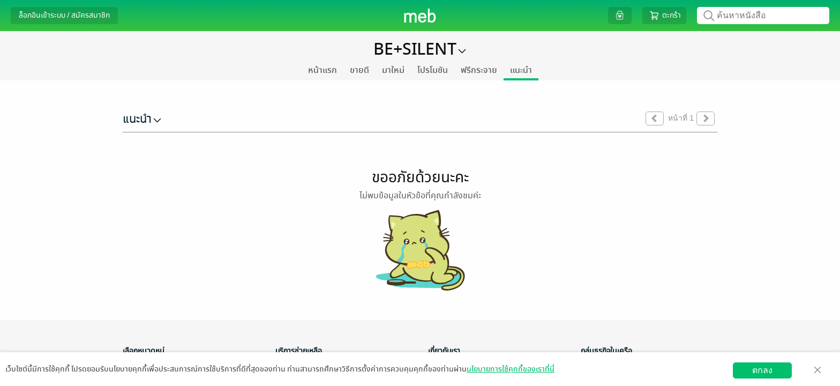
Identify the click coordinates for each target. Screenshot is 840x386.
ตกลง (762, 370)
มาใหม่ (393, 70)
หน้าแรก (322, 70)
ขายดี (359, 70)
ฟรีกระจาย (479, 70)
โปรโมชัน (432, 70)
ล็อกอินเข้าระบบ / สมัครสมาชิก (64, 15)
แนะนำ (521, 70)
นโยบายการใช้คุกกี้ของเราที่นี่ (510, 369)
